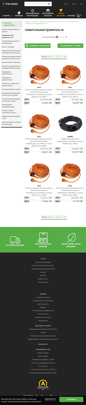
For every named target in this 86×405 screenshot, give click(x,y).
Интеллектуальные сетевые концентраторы (11, 123)
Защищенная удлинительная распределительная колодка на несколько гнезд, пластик (11, 73)
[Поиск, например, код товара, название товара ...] (38, 4)
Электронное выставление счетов (43, 336)
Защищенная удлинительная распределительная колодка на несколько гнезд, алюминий (11, 79)
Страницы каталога (43, 297)
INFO (66, 4)
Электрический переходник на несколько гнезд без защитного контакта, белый (11, 94)
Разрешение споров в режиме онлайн (43, 373)
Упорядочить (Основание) (37, 45)
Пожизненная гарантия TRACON (43, 369)
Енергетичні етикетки (43, 317)
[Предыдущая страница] (53, 57)
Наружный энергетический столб (11, 117)
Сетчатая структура (49, 37)
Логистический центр (43, 262)
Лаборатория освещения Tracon (43, 269)
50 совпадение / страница (71, 46)
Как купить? (43, 366)
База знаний (43, 356)
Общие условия (43, 353)
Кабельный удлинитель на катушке (11, 30)
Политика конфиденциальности (43, 363)
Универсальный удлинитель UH (8, 36)
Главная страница (31, 21)
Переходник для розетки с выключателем (10, 42)
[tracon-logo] (10, 4)
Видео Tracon (43, 279)
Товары (6, 16)
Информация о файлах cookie (43, 359)
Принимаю (71, 399)
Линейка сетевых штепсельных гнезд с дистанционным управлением (9, 112)
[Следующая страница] (61, 57)
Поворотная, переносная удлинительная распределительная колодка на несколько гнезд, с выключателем (11, 85)
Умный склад (43, 282)
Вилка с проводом (8, 47)
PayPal (43, 332)
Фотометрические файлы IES (43, 311)
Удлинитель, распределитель (68, 21)
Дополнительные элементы (11, 62)
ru (81, 4)
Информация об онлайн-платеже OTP (43, 329)
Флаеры (43, 307)
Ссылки (43, 272)
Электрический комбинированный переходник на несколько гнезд (10, 106)
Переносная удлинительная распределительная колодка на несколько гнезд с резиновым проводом (11, 52)
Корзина (71, 16)
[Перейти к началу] (50, 57)
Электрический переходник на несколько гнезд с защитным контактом (11, 100)
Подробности (50, 399)
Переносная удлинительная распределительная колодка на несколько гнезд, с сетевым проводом (11, 58)
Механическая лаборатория (43, 265)
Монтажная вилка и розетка (11, 89)
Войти (74, 4)
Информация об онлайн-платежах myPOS (43, 339)
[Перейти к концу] (65, 57)
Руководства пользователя (43, 301)
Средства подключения (48, 21)
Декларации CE (43, 304)
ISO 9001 (43, 275)
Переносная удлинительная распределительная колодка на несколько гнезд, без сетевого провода (11, 67)
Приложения (43, 321)
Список (62, 37)
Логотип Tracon (43, 314)
